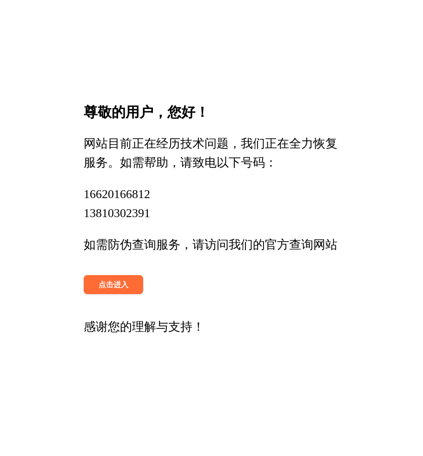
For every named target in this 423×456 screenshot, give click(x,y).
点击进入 (113, 285)
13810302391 (117, 213)
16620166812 (117, 194)
